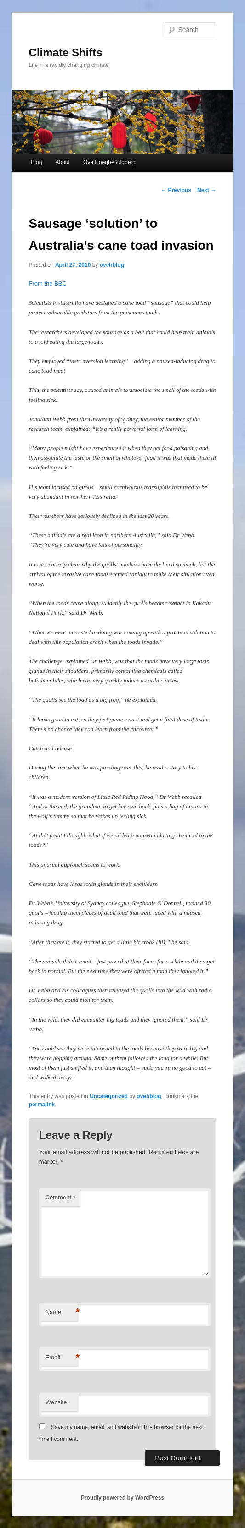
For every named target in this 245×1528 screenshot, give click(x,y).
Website (56, 1402)
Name (62, 1312)
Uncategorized (109, 1096)
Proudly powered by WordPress (122, 1498)
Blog (36, 162)
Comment (60, 1197)
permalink (42, 1104)
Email (62, 1357)
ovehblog (112, 265)
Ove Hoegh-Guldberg (109, 162)
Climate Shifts (66, 52)
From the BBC (48, 283)
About (62, 162)
